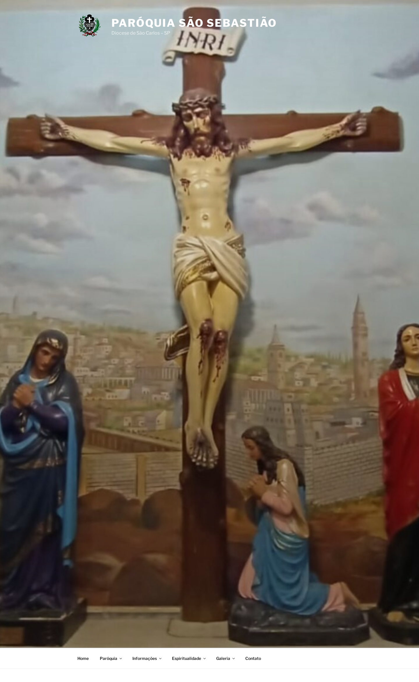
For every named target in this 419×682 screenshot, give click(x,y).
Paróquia (111, 658)
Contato (253, 658)
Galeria (226, 658)
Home (83, 658)
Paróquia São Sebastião (194, 23)
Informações (147, 658)
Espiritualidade (189, 658)
